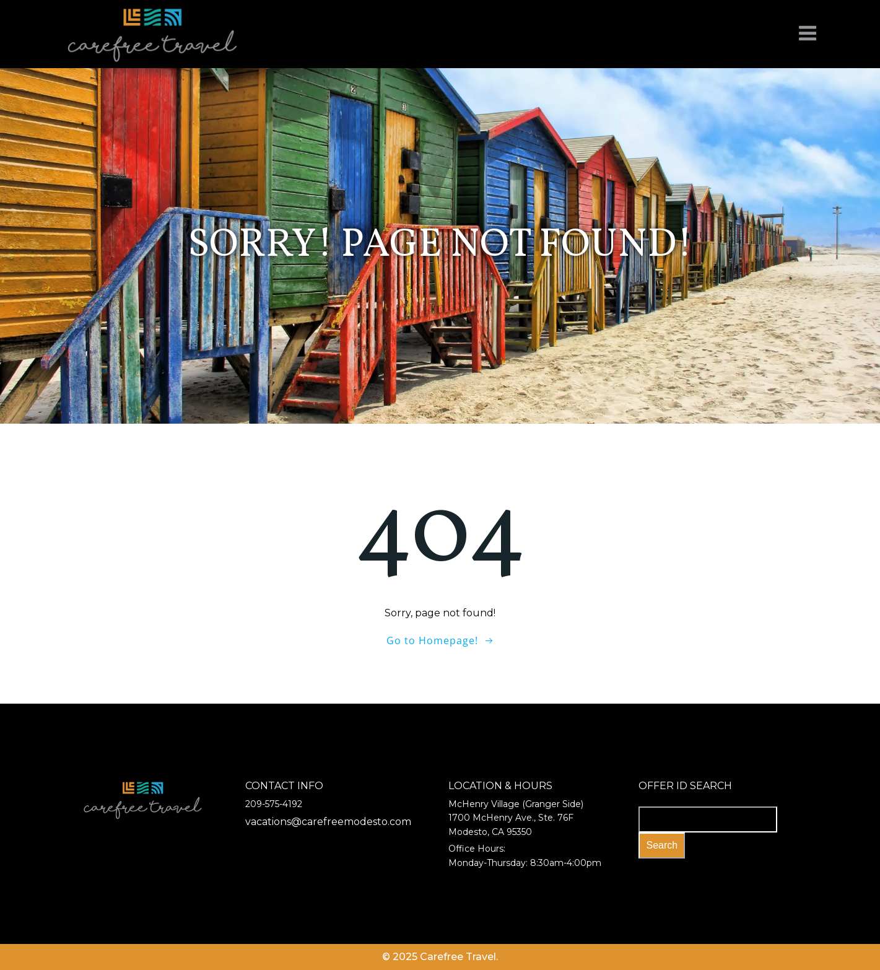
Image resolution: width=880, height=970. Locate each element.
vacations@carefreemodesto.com (328, 822)
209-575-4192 (273, 804)
